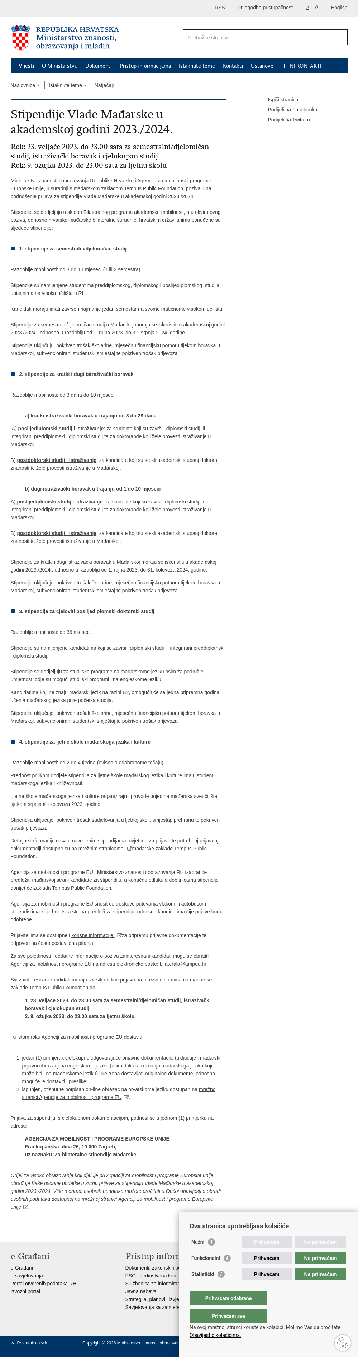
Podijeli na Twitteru (284, 120)
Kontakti (233, 66)
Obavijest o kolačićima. (215, 1335)
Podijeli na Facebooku (288, 110)
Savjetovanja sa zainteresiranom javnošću (172, 1307)
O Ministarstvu (59, 66)
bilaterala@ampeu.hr (183, 964)
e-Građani (22, 1268)
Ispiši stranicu (278, 100)
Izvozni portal (25, 1291)
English (339, 7)
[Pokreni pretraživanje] (339, 37)
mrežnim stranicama (101, 848)
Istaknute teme (197, 66)
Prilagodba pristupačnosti (266, 7)
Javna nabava (141, 1291)
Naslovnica (23, 85)
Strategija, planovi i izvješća (156, 1299)
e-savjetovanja (27, 1276)
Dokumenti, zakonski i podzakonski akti (169, 1268)
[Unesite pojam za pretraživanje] (257, 37)
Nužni (197, 1256)
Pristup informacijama (145, 66)
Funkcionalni (205, 1272)
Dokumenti (98, 66)
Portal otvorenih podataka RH (44, 1283)
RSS (220, 7)
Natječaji (104, 85)
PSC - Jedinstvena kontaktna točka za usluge (175, 1276)
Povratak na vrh (32, 1343)
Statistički (202, 1288)
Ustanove (262, 66)
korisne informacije (93, 935)
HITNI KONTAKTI (301, 66)
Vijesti (26, 66)
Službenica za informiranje (154, 1283)
